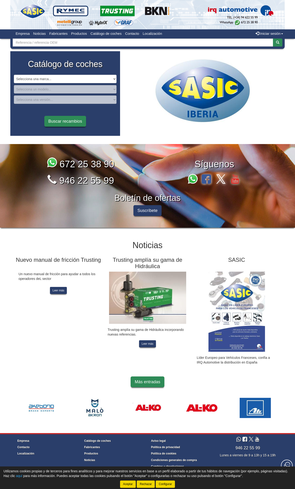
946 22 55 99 (80, 180)
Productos (79, 33)
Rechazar (146, 484)
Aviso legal (158, 440)
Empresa (23, 33)
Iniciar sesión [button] (269, 33)
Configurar (165, 484)
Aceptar (128, 484)
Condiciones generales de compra (174, 460)
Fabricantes (58, 33)
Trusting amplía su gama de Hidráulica (147, 263)
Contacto (132, 33)
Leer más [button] (58, 290)
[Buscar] (277, 43)
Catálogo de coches (106, 33)
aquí (19, 476)
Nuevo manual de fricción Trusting (58, 260)
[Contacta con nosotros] (287, 465)
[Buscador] (143, 43)
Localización (152, 33)
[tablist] (203, 91)
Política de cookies (163, 453)
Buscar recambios (65, 121)
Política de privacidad (165, 447)
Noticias (39, 33)
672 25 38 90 (80, 164)
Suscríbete (147, 210)
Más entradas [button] (147, 381)
